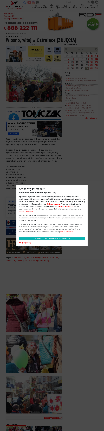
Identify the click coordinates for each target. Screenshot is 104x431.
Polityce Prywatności (66, 206)
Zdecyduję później (25, 243)
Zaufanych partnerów (53, 204)
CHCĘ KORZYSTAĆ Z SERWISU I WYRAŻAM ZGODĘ (52, 238)
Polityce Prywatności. (67, 232)
